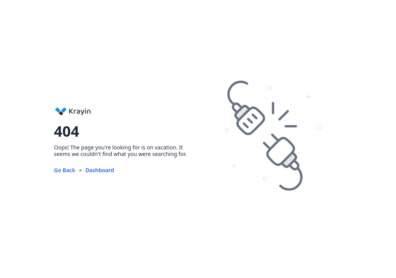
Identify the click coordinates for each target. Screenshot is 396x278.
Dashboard (99, 170)
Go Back (64, 170)
